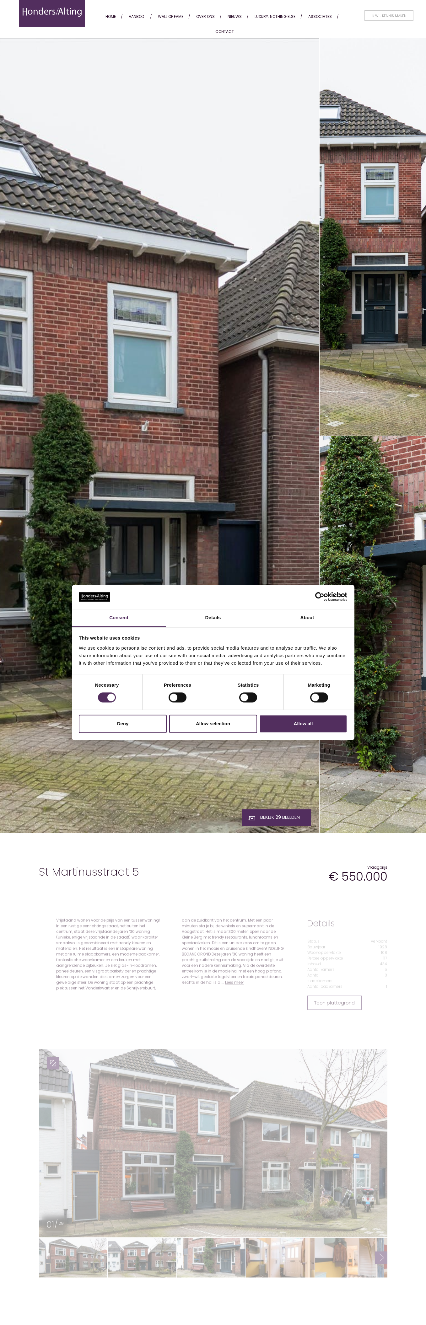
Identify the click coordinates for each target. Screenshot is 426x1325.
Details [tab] (213, 617)
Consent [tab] (118, 617)
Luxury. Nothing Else (275, 16)
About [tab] (307, 617)
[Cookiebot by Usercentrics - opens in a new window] (319, 597)
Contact (224, 31)
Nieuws (235, 16)
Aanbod (136, 16)
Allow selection (213, 723)
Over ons (205, 16)
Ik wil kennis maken (389, 15)
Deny (123, 723)
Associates (320, 16)
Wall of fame (170, 16)
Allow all (303, 723)
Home (110, 16)
